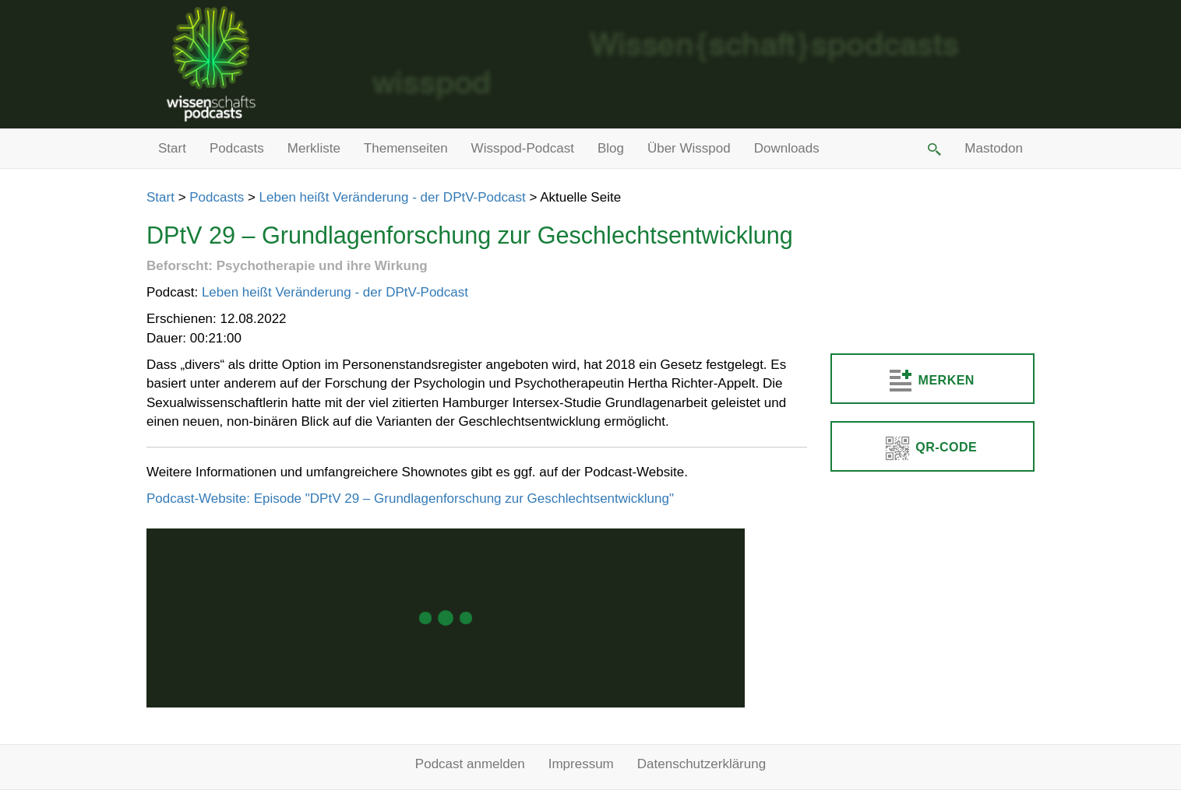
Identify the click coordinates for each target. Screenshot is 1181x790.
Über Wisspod (689, 148)
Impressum (581, 764)
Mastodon (993, 148)
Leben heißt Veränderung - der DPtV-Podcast (392, 197)
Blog (611, 148)
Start (172, 148)
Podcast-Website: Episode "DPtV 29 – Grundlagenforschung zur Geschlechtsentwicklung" (410, 498)
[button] (933, 148)
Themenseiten (406, 148)
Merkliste (313, 148)
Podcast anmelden (470, 764)
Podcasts (237, 148)
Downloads (787, 148)
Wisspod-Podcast (522, 148)
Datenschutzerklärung (701, 764)
